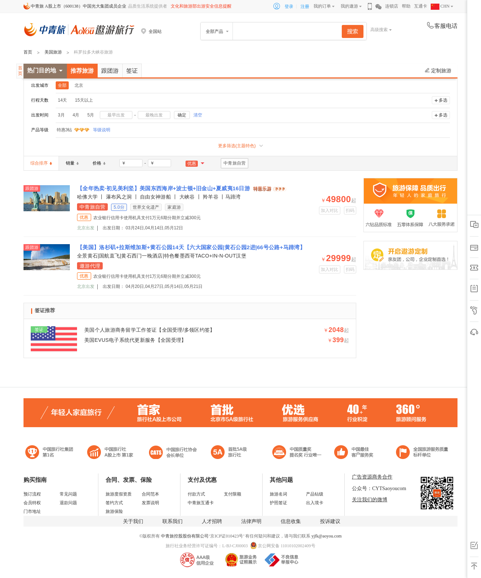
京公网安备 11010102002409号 (286, 545)
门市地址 (32, 511)
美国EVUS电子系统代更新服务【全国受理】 (135, 340)
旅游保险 (114, 511)
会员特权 (32, 502)
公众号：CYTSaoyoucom (379, 488)
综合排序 (41, 163)
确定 (182, 115)
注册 (305, 6)
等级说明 (97, 129)
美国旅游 (53, 52)
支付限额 (232, 494)
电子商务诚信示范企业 (232, 453)
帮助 (406, 6)
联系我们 (172, 521)
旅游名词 (278, 494)
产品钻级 (314, 494)
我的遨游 (349, 6)
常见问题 (68, 494)
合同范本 (150, 494)
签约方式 (114, 502)
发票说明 (150, 502)
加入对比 (330, 210)
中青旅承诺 (422, 453)
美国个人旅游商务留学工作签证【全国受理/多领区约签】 (149, 330)
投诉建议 (330, 521)
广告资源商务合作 (372, 477)
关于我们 (133, 521)
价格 (99, 163)
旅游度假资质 (119, 494)
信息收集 (291, 521)
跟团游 (110, 71)
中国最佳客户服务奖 (297, 453)
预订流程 (32, 494)
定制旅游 (438, 70)
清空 (197, 115)
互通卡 (420, 6)
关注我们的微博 (369, 499)
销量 (72, 163)
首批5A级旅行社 (110, 453)
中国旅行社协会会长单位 (173, 453)
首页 (28, 52)
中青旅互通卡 (201, 502)
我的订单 (322, 6)
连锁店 (391, 6)
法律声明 (251, 521)
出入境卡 (314, 502)
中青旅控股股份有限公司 (185, 536)
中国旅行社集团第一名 (50, 453)
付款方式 (196, 494)
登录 (289, 6)
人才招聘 (212, 521)
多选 (443, 100)
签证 (132, 71)
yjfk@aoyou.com (326, 536)
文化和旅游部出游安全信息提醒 (201, 6)
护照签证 (278, 502)
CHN (440, 6)
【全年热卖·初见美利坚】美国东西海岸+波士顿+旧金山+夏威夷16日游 (164, 188)
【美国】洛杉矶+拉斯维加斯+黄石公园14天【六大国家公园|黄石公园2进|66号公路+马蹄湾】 (191, 247)
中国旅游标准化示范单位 (356, 453)
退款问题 (68, 502)
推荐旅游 (82, 71)
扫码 (350, 210)
